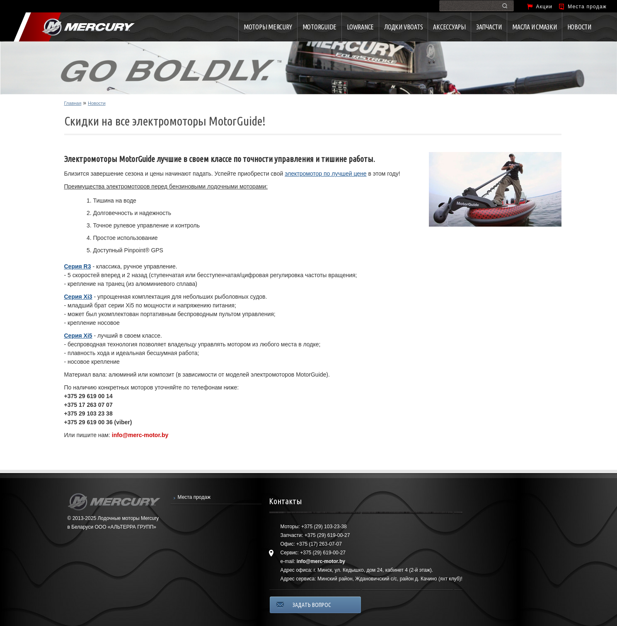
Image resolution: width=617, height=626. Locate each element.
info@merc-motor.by (140, 435)
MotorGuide (319, 27)
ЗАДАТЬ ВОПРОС (312, 605)
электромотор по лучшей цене (326, 173)
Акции (544, 7)
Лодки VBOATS (403, 27)
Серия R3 (77, 266)
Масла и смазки (534, 27)
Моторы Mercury (268, 27)
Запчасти (489, 27)
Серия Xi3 (78, 296)
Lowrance (360, 27)
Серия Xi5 (78, 335)
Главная (73, 103)
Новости (579, 27)
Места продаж (587, 7)
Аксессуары (449, 27)
